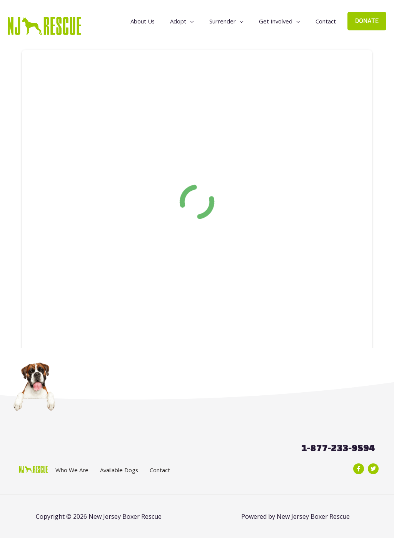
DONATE (367, 23)
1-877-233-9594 (338, 447)
